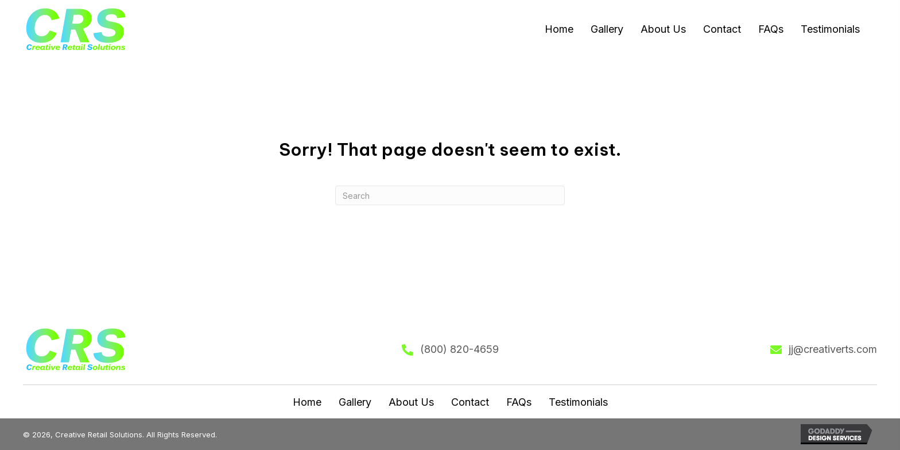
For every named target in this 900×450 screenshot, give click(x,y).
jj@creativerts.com (833, 349)
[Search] (450, 195)
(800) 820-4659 (459, 349)
